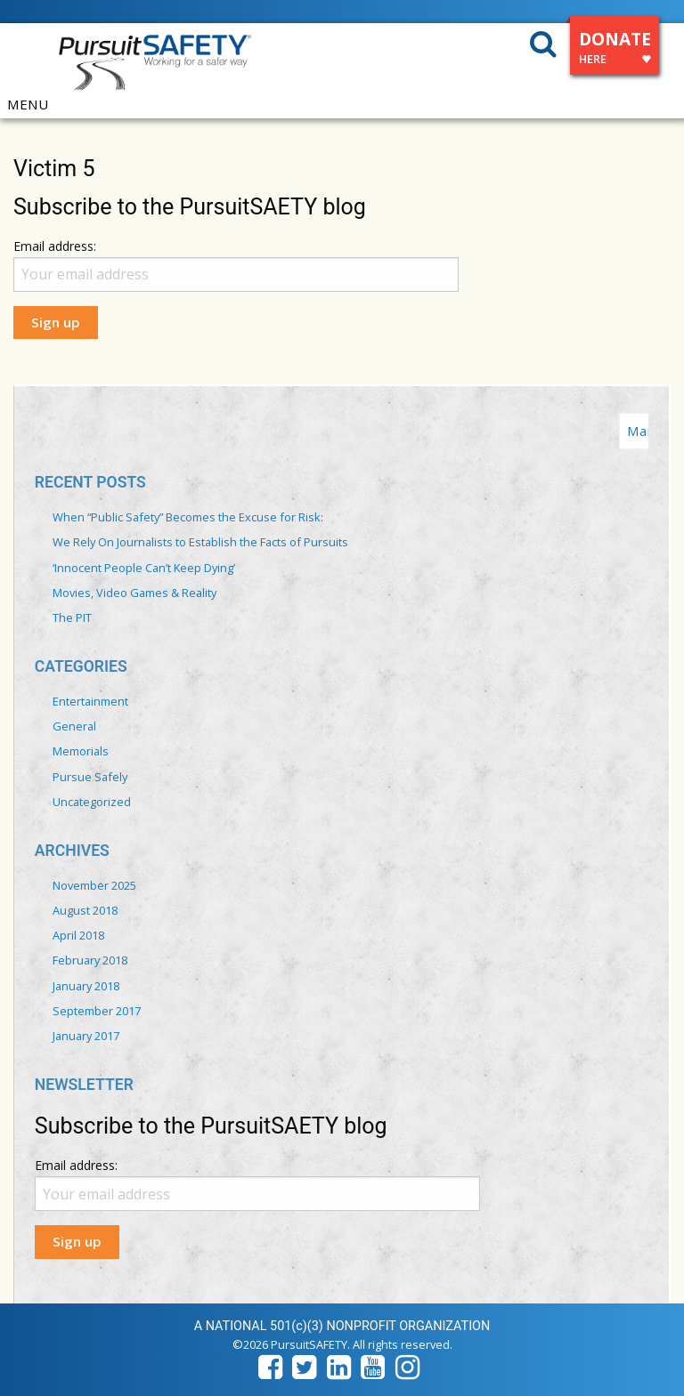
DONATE (615, 50)
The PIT (72, 617)
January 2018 (86, 986)
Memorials (81, 751)
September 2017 (97, 1011)
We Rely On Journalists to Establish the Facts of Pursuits (200, 542)
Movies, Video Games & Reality (134, 593)
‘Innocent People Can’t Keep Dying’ (144, 568)
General (74, 726)
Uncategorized (92, 802)
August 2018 (85, 910)
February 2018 (90, 960)
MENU (27, 104)
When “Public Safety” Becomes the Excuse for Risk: (188, 517)
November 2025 (94, 885)
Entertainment (90, 701)
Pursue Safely (90, 777)
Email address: (54, 246)
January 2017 (86, 1036)
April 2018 (78, 935)
